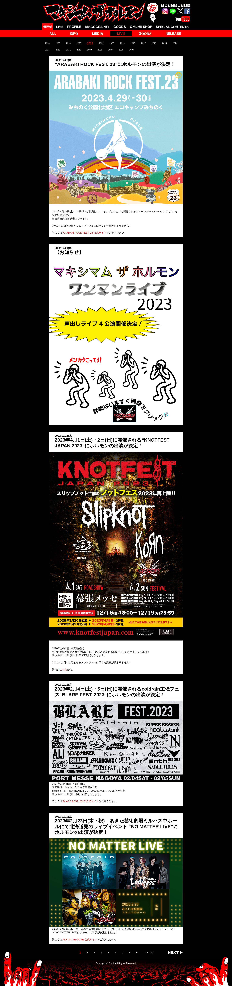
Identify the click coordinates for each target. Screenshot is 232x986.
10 (152, 953)
